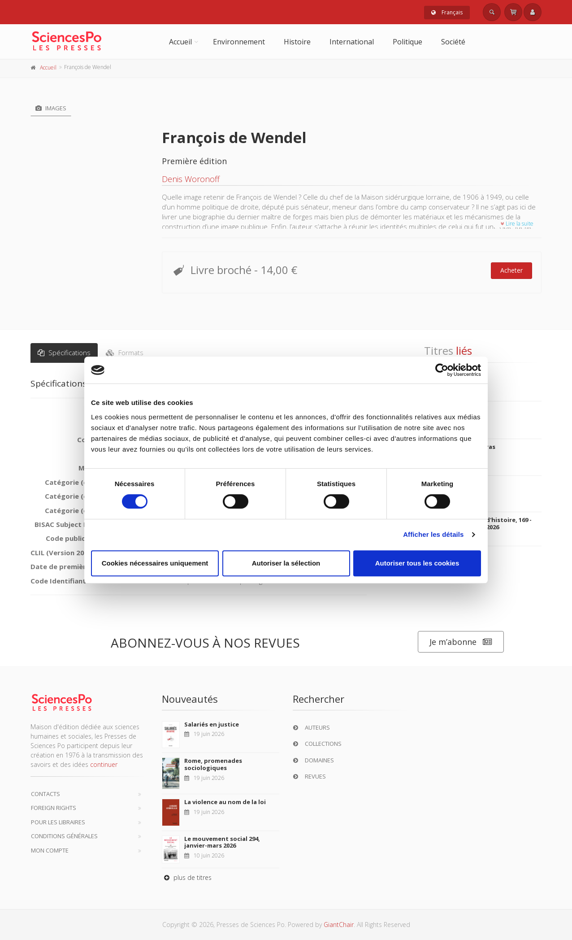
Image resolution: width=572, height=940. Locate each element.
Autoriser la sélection (286, 563)
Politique (407, 42)
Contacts (45, 794)
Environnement (239, 42)
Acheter (511, 270)
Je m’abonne (460, 642)
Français (447, 12)
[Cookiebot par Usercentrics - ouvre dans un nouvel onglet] (442, 370)
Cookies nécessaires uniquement (155, 563)
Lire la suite (517, 223)
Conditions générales (64, 836)
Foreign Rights (53, 808)
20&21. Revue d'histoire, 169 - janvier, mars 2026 (489, 523)
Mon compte (50, 850)
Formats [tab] (124, 352)
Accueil (180, 42)
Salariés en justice (211, 724)
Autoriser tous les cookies (417, 563)
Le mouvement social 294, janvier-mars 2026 (222, 842)
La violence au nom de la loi (225, 802)
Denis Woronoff (191, 179)
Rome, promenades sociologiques (213, 764)
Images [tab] (50, 108)
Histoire (297, 42)
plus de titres (187, 877)
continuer (103, 764)
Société (453, 42)
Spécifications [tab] (64, 352)
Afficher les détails (433, 534)
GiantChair (339, 924)
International (351, 42)
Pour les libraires (58, 822)
